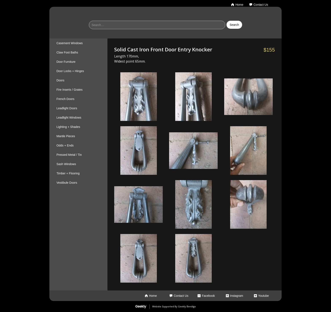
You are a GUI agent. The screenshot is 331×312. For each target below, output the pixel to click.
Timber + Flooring (68, 173)
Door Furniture (65, 61)
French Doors (65, 99)
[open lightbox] (138, 96)
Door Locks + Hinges (70, 71)
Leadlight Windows (68, 117)
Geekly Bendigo (187, 306)
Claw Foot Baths (67, 52)
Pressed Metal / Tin (69, 154)
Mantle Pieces (65, 136)
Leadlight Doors (66, 108)
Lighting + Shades (68, 127)
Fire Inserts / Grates (69, 89)
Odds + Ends (64, 145)
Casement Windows (69, 43)
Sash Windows (66, 164)
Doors (60, 80)
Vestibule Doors (66, 182)
